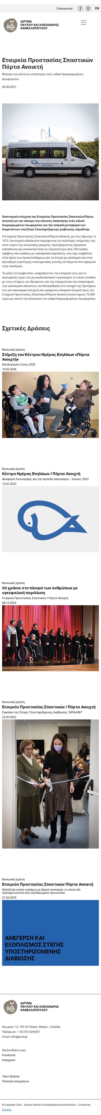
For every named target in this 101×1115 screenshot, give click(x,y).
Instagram (88, 8)
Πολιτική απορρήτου (15, 1081)
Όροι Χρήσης (11, 1076)
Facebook (80, 8)
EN (97, 8)
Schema (6, 1109)
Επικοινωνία (65, 8)
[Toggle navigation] (83, 22)
